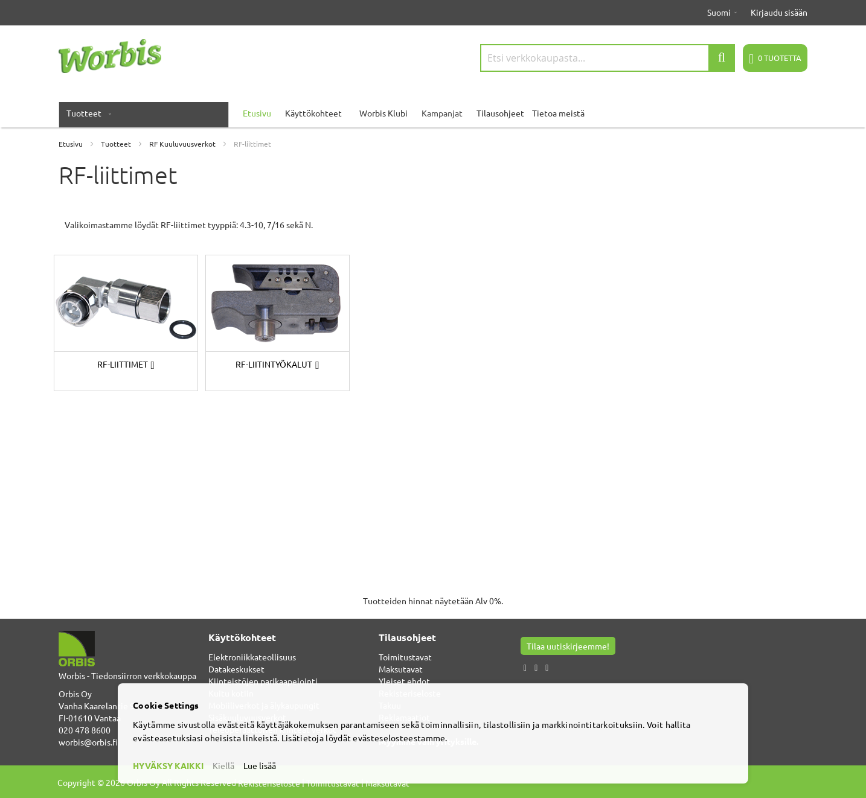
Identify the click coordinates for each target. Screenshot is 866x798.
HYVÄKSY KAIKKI (168, 765)
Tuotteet (117, 143)
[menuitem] (86, 112)
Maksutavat (401, 668)
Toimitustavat (405, 656)
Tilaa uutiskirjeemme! (568, 645)
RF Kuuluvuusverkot (183, 143)
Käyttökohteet (313, 112)
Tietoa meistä (558, 112)
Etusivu (72, 143)
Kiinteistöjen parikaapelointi (263, 680)
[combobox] (607, 58)
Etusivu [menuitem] (257, 112)
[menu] (433, 112)
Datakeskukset (236, 668)
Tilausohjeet (500, 112)
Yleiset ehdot (404, 680)
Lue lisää (259, 765)
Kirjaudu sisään (779, 12)
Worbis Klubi (383, 112)
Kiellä (223, 765)
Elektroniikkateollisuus (252, 656)
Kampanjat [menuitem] (442, 112)
